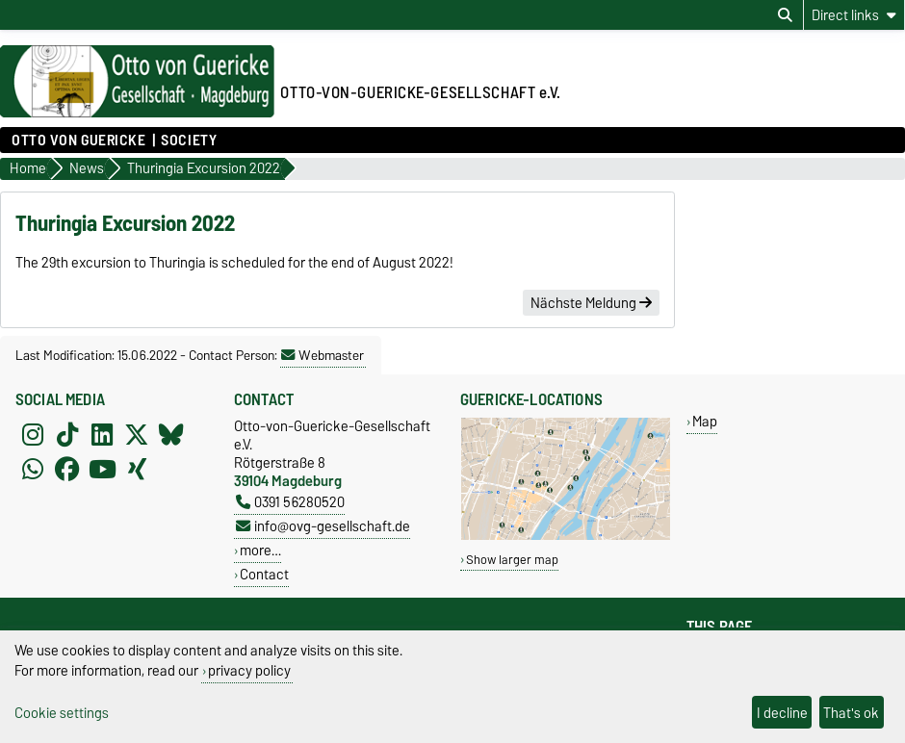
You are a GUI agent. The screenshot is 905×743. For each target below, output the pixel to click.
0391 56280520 (290, 502)
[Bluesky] (171, 434)
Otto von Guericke (79, 140)
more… (260, 550)
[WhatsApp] (32, 468)
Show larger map (512, 560)
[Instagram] (32, 434)
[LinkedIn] (102, 434)
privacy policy (249, 670)
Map (704, 421)
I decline (782, 713)
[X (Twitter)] (136, 434)
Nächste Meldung (591, 303)
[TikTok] (67, 434)
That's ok (851, 713)
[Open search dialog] (785, 15)
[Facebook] (67, 468)
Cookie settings (61, 713)
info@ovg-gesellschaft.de (323, 526)
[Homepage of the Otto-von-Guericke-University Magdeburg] (137, 112)
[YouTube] (102, 468)
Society (189, 140)
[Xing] (136, 468)
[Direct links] (854, 15)
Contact (264, 574)
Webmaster (322, 355)
